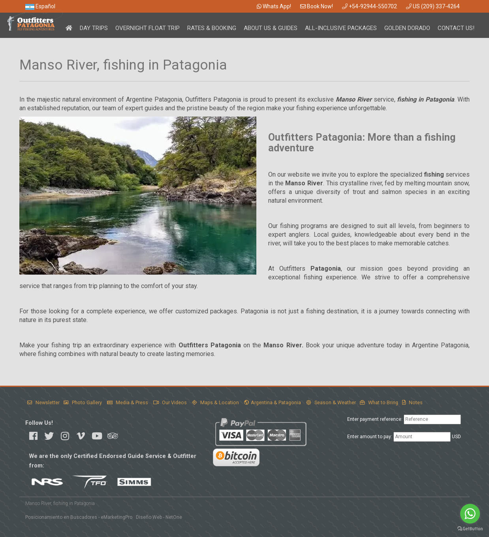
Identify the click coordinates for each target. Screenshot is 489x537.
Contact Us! (456, 28)
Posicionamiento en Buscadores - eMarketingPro (78, 517)
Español (40, 6)
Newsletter (43, 402)
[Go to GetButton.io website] (470, 528)
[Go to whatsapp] (470, 514)
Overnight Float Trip (147, 28)
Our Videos (170, 402)
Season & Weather (331, 402)
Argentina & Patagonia (272, 402)
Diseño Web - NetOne (159, 517)
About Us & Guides (270, 28)
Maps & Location (215, 402)
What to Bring (379, 402)
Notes (412, 402)
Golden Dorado (407, 28)
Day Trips (94, 28)
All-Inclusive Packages (341, 28)
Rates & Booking (211, 28)
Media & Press (127, 402)
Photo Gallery (83, 402)
